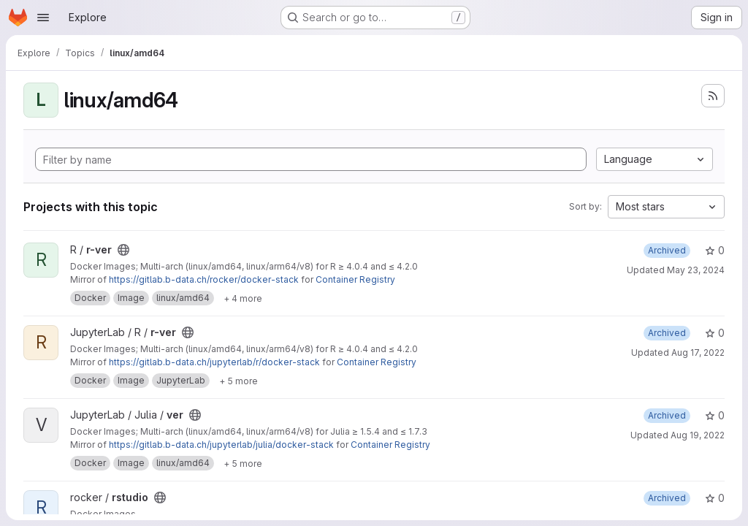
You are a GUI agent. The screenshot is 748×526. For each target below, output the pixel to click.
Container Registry (355, 279)
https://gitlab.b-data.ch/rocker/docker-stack (204, 279)
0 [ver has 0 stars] (715, 415)
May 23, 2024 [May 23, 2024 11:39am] (696, 269)
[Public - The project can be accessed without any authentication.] (123, 250)
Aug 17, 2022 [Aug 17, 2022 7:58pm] (698, 352)
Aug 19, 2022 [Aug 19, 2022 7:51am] (698, 435)
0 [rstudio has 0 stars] (715, 498)
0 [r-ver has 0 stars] (715, 250)
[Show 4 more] (243, 298)
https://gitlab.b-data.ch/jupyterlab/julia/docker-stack (221, 444)
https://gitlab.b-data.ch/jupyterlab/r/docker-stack (214, 362)
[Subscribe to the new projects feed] (713, 95)
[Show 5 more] (238, 380)
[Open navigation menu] (43, 17)
